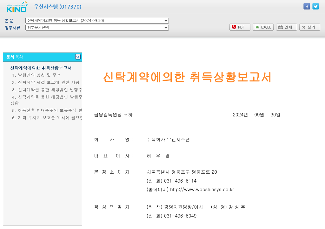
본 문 (9, 21)
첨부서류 (12, 28)
